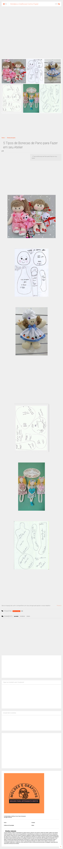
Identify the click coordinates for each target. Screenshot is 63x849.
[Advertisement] (31, 20)
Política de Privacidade (9, 825)
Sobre (33, 825)
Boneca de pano (11, 137)
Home (3, 137)
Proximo (59, 605)
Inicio (5, 822)
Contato (33, 822)
